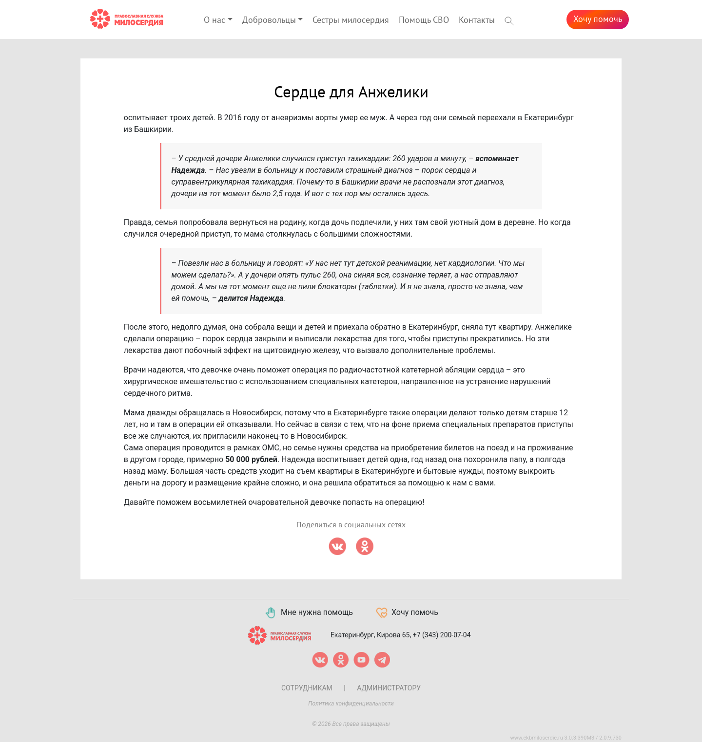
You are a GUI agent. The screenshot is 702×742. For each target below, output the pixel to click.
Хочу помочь (597, 19)
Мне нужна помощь (308, 613)
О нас (214, 20)
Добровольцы (269, 20)
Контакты (477, 20)
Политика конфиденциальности (351, 703)
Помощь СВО (424, 20)
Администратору (389, 688)
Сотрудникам (306, 688)
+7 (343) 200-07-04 (442, 634)
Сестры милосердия (350, 20)
